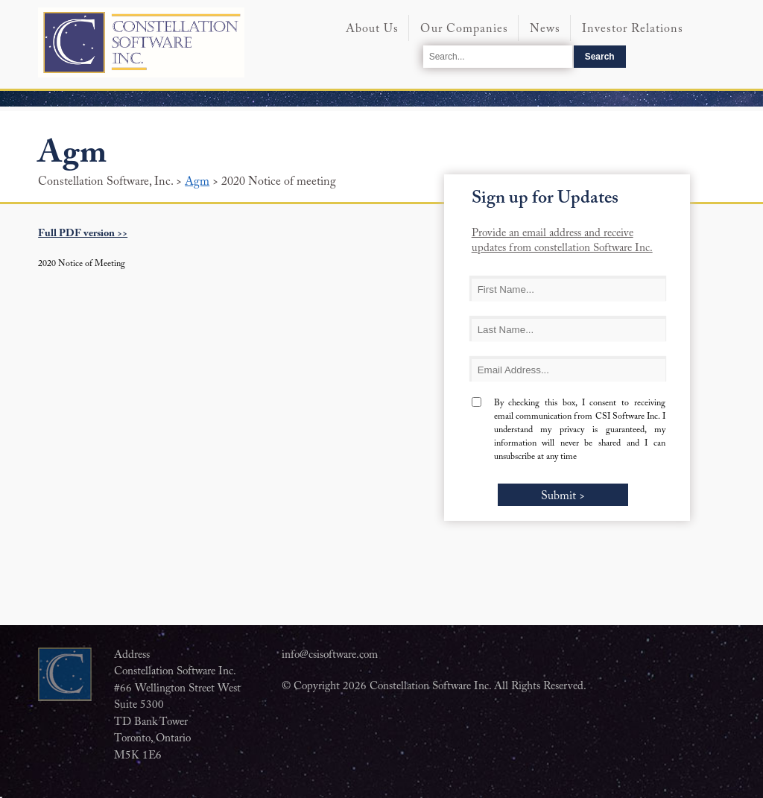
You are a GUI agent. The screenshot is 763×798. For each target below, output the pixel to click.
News (545, 29)
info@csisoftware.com (330, 655)
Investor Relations (632, 29)
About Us (372, 29)
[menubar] (530, 31)
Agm (197, 182)
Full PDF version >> (82, 234)
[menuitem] (372, 35)
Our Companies (464, 29)
